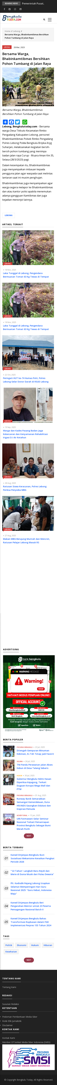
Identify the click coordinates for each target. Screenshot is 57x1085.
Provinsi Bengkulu (25, 747)
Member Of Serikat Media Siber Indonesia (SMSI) (26, 1042)
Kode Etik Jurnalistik (11, 1021)
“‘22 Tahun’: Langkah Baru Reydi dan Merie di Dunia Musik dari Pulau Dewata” (32, 872)
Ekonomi (21, 945)
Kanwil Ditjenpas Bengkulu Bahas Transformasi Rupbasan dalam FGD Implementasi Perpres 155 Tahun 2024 (31, 922)
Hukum (19, 776)
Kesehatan (11, 951)
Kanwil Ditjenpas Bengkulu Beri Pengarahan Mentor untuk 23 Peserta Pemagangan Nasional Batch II (31, 906)
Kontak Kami (8, 1037)
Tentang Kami (9, 987)
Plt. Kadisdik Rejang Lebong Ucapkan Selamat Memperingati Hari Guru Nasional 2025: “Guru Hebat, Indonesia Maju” (31, 888)
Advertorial (22, 815)
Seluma (20, 761)
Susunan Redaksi (10, 1004)
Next (29, 835)
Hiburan (48, 945)
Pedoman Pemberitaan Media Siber (19, 1016)
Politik (8, 945)
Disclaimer (7, 1025)
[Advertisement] (28, 581)
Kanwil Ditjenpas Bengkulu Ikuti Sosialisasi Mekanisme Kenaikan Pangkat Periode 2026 (32, 858)
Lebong (16, 31)
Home (7, 31)
